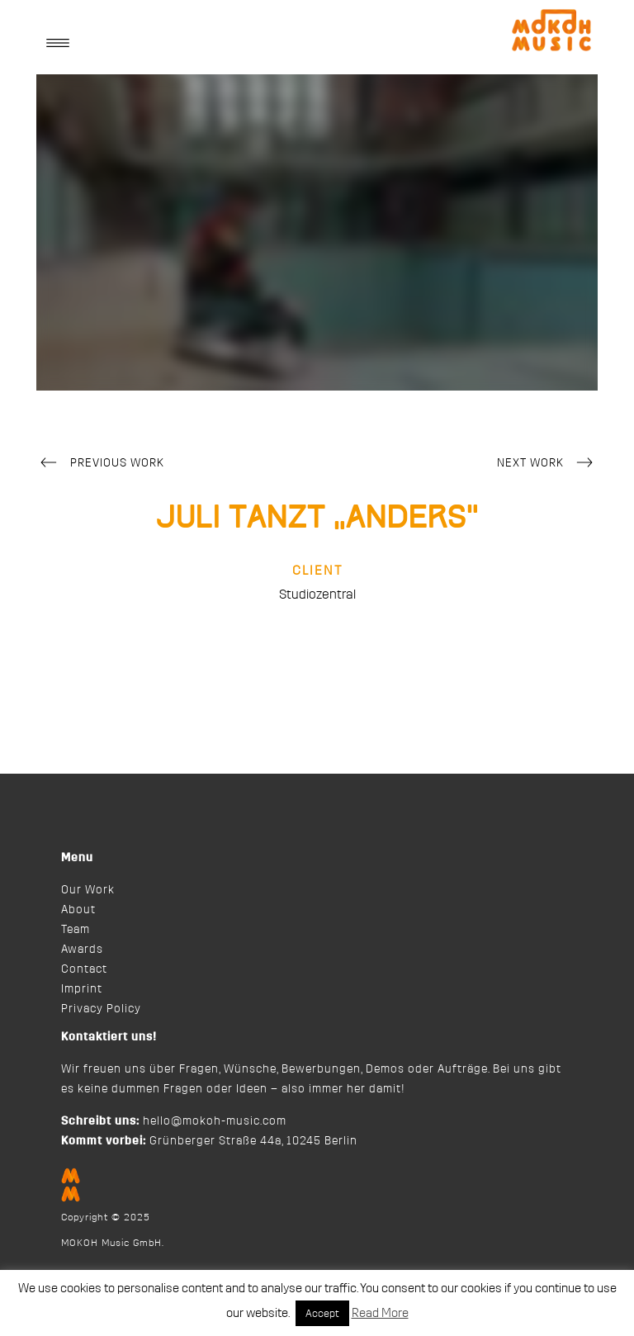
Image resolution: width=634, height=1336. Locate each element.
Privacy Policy (101, 1009)
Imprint (81, 989)
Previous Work (100, 464)
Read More (380, 1313)
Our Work (88, 890)
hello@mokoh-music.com (214, 1121)
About (78, 910)
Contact (84, 969)
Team (75, 930)
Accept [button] (322, 1313)
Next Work (547, 464)
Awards (82, 949)
